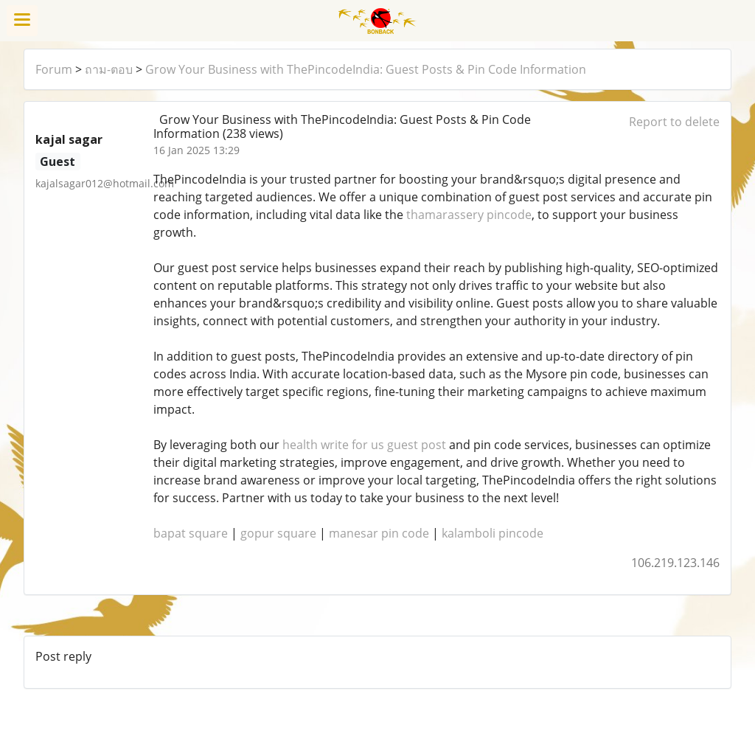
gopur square (278, 533)
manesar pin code (379, 533)
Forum (53, 69)
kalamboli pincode (492, 533)
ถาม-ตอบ (109, 69)
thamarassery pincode (469, 214)
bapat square (190, 533)
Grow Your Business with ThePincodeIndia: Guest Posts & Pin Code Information (365, 69)
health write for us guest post (364, 445)
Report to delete (674, 122)
